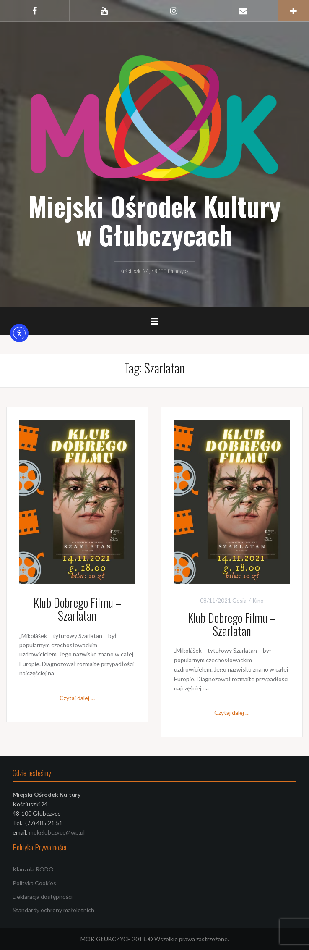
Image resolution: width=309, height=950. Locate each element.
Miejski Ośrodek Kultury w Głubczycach (155, 220)
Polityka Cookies (34, 883)
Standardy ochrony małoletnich (53, 909)
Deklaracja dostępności (43, 896)
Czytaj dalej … (77, 697)
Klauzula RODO (33, 869)
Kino (258, 600)
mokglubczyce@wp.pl (57, 832)
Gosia (239, 600)
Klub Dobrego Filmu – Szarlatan (77, 609)
